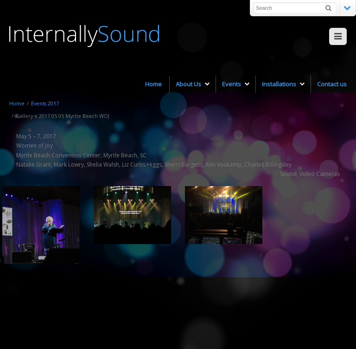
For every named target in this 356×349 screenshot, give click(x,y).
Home (17, 103)
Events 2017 (45, 103)
